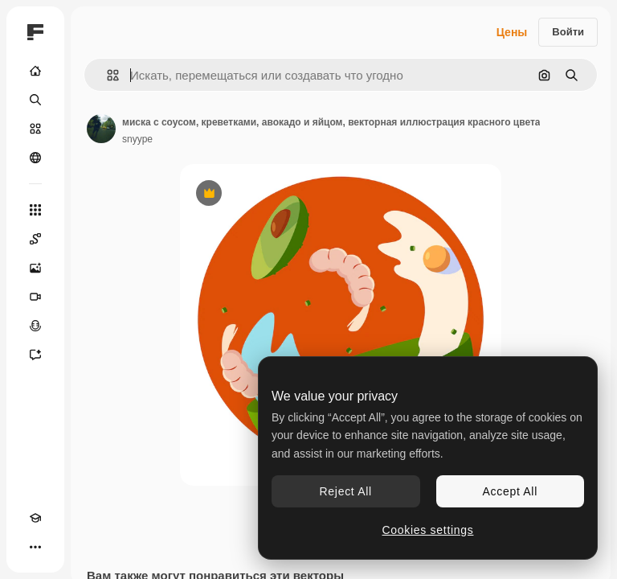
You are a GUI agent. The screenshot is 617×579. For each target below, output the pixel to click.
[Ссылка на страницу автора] (101, 128)
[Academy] (35, 518)
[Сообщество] (35, 157)
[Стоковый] (35, 129)
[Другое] (35, 547)
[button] (106, 75)
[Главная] (35, 71)
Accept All (510, 491)
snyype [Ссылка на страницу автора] (137, 139)
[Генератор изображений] (35, 268)
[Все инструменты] (35, 210)
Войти (568, 32)
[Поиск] (35, 100)
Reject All (346, 491)
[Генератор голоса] (35, 326)
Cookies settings (428, 530)
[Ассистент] (35, 355)
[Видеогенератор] (35, 297)
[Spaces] (35, 239)
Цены (512, 32)
